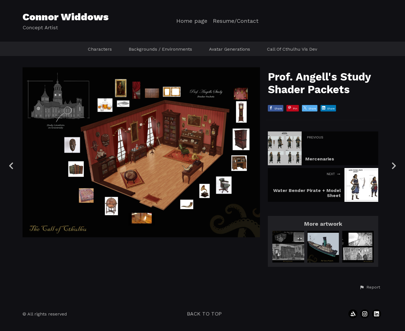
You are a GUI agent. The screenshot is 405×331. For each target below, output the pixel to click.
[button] (369, 287)
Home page (191, 21)
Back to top (204, 314)
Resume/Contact (236, 21)
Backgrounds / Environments (160, 49)
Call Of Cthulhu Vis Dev (292, 49)
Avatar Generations (229, 49)
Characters (100, 49)
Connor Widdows (66, 17)
